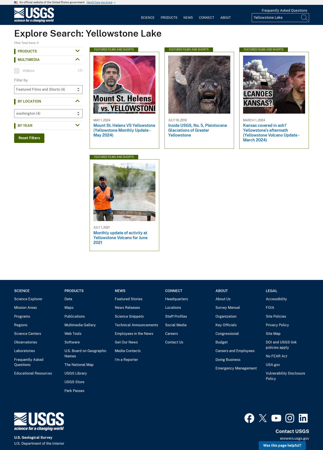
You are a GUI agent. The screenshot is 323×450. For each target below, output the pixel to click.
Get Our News (126, 342)
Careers (171, 334)
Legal (271, 291)
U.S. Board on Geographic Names (85, 353)
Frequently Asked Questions (284, 10)
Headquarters (176, 299)
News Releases (127, 308)
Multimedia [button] (29, 60)
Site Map (273, 334)
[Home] (34, 21)
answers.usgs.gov (294, 438)
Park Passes (74, 391)
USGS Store (74, 382)
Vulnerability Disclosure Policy (285, 376)
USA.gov (273, 365)
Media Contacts (128, 351)
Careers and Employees (235, 351)
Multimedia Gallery (80, 325)
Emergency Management (236, 368)
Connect (206, 17)
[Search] (304, 17)
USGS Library (75, 373)
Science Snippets (129, 316)
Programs (22, 316)
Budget (221, 342)
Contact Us (174, 342)
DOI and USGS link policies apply (281, 345)
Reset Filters (29, 138)
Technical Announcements (136, 325)
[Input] (280, 17)
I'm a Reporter (126, 360)
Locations (173, 308)
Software (72, 342)
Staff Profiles (176, 316)
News (188, 17)
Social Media (176, 325)
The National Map (79, 365)
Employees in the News (134, 334)
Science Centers (27, 334)
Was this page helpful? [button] (282, 445)
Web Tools (72, 334)
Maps (69, 308)
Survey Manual (227, 308)
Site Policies (276, 316)
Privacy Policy (277, 325)
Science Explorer (28, 299)
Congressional (227, 334)
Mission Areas (25, 308)
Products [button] (27, 51)
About (225, 17)
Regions (20, 325)
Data (68, 299)
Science (148, 17)
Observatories (25, 342)
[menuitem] (148, 15)
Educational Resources (33, 373)
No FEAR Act (276, 356)
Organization (225, 316)
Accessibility (276, 299)
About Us (222, 299)
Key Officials (226, 325)
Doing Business (227, 360)
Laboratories (24, 351)
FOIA (270, 308)
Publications (74, 316)
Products (169, 17)
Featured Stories (128, 299)
